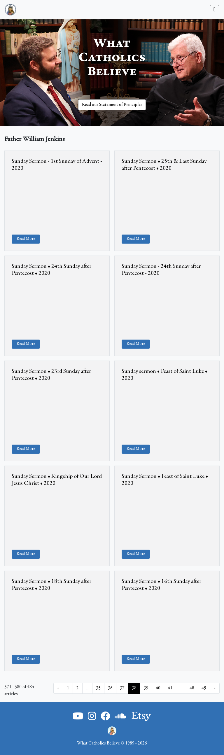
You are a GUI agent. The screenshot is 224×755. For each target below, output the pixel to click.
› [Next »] (215, 688)
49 (204, 688)
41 (170, 688)
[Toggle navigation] (214, 9)
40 (158, 688)
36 (110, 688)
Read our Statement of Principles (112, 104)
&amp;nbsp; (57, 202)
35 (98, 688)
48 (192, 688)
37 (122, 688)
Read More (26, 239)
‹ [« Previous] (58, 688)
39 (146, 688)
